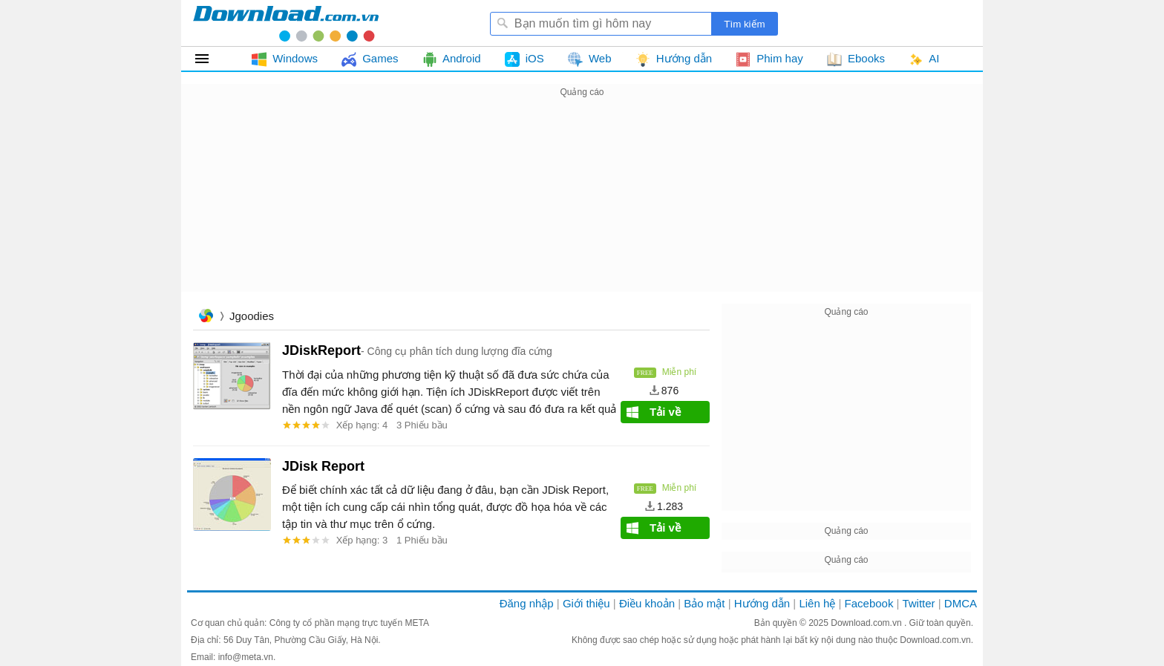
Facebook (869, 603)
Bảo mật (704, 603)
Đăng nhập (527, 603)
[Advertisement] (582, 205)
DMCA (960, 603)
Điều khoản (647, 603)
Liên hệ (817, 603)
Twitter (918, 603)
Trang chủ (206, 317)
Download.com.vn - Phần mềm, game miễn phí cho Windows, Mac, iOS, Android (286, 23)
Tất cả (210, 59)
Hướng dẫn (762, 603)
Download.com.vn (867, 623)
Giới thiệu (586, 603)
